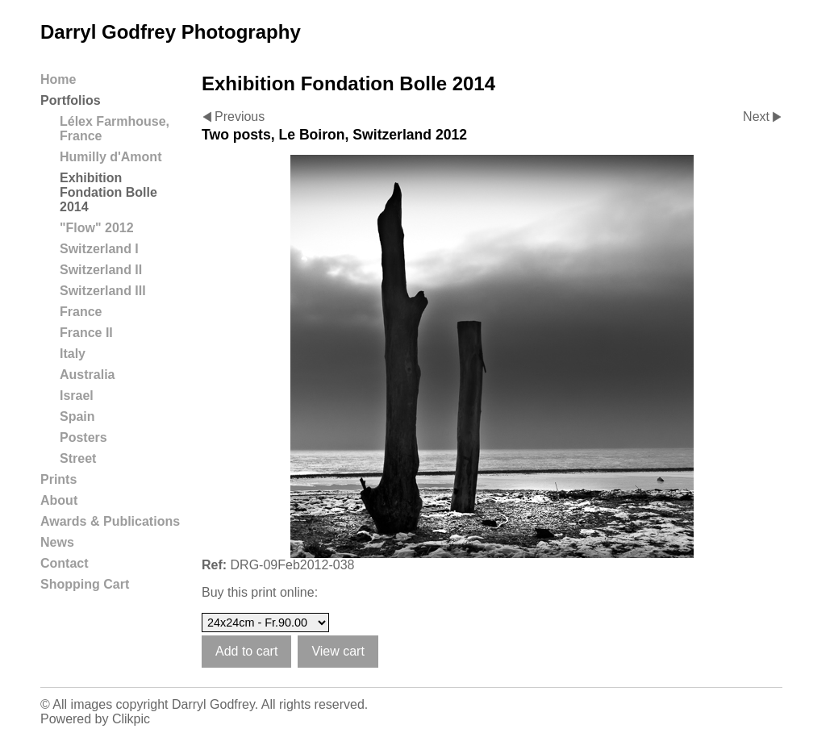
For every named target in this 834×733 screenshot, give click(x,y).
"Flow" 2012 (97, 228)
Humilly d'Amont (110, 157)
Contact (64, 563)
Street (78, 458)
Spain (77, 416)
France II (86, 332)
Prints (58, 479)
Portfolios (70, 100)
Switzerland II (101, 270)
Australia (87, 374)
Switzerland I (99, 249)
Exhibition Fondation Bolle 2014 (108, 192)
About (58, 500)
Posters (83, 437)
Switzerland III (103, 291)
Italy (72, 353)
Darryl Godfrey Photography (170, 32)
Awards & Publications (110, 521)
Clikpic (131, 719)
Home (58, 79)
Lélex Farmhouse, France (114, 129)
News (57, 542)
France (81, 312)
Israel (77, 395)
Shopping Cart (84, 584)
